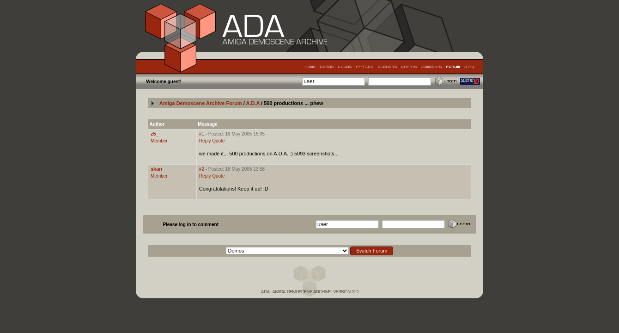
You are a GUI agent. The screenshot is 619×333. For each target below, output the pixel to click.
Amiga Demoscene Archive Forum (200, 103)
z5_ (155, 133)
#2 (201, 169)
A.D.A (253, 103)
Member (159, 140)
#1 (201, 133)
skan (156, 169)
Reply (205, 140)
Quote (218, 140)
